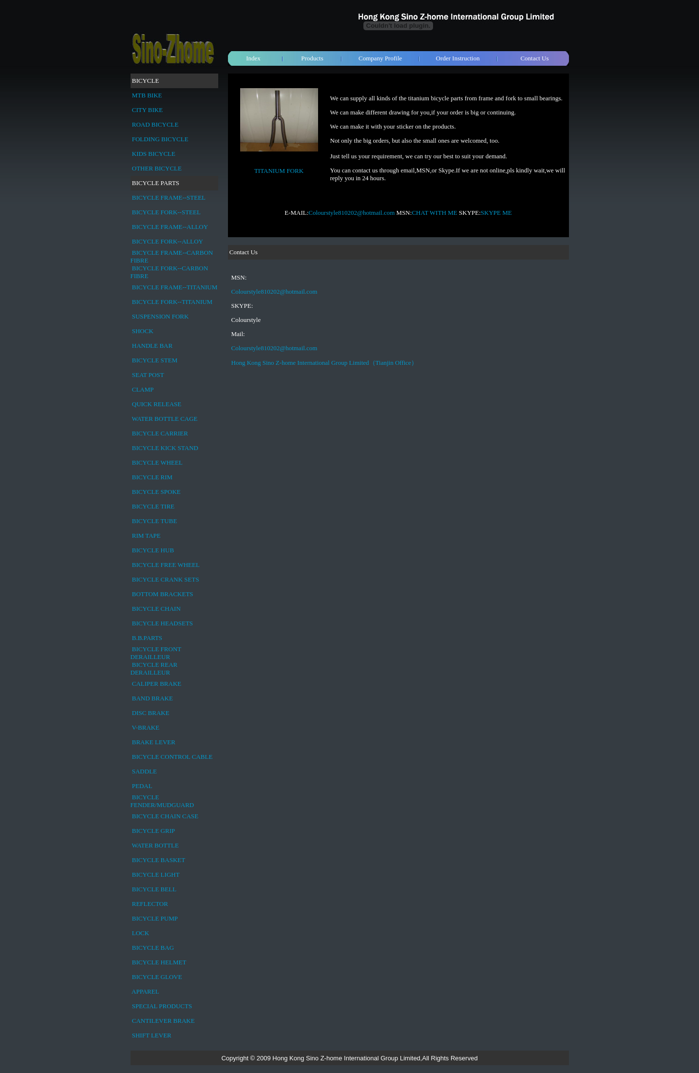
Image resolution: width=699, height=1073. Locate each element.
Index (253, 58)
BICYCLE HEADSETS (162, 623)
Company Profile (380, 58)
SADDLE (144, 771)
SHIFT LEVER (151, 1035)
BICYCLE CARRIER (160, 433)
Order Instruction (458, 58)
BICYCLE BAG (153, 947)
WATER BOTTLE (155, 845)
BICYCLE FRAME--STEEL (169, 197)
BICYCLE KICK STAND (165, 448)
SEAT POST (148, 374)
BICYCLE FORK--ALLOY (167, 241)
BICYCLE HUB (153, 550)
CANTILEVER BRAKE (163, 1020)
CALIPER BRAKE (156, 683)
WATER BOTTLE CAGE (165, 418)
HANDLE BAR (152, 345)
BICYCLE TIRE (153, 506)
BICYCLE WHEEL (157, 462)
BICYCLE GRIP (153, 830)
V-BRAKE (146, 727)
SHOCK (142, 331)
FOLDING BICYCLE (160, 139)
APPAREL (145, 991)
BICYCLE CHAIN (156, 608)
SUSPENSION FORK (160, 316)
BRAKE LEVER (153, 742)
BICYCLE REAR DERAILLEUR (154, 668)
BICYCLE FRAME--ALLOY (170, 226)
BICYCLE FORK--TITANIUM (172, 301)
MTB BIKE (147, 95)
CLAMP (143, 389)
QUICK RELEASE (156, 404)
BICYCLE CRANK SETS (165, 579)
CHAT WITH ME (434, 212)
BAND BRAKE (152, 698)
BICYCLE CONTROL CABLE (172, 756)
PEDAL (142, 786)
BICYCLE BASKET (158, 860)
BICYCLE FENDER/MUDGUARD (162, 801)
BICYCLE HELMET (159, 962)
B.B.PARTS (147, 637)
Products (312, 58)
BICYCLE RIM (152, 477)
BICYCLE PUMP (155, 918)
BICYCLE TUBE (154, 521)
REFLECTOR (150, 903)
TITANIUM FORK (278, 170)
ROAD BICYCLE (155, 124)
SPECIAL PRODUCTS (162, 1006)
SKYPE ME (496, 212)
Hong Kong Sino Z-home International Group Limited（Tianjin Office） (324, 362)
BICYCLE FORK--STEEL (166, 212)
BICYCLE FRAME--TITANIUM (175, 287)
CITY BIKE (147, 109)
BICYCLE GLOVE (157, 976)
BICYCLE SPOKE (156, 491)
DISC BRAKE (151, 712)
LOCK (140, 933)
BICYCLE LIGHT (156, 874)
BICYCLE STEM (155, 360)
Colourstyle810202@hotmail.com (351, 212)
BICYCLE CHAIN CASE (165, 816)
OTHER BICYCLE (157, 168)
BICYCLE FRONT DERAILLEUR (156, 652)
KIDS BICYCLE (153, 153)
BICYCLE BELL (154, 889)
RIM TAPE (146, 535)
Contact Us (534, 58)
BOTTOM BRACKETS (162, 594)
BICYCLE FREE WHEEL (166, 564)
